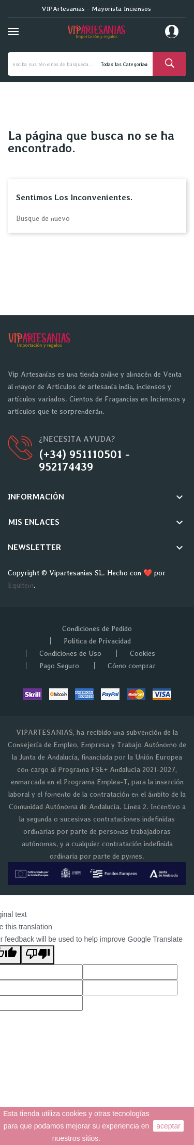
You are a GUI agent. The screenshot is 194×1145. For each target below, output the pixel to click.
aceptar (168, 1126)
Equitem (21, 585)
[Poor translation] (37, 954)
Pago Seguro (59, 665)
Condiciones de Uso (70, 653)
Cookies (142, 653)
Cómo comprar (132, 665)
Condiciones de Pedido (97, 628)
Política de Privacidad (97, 640)
